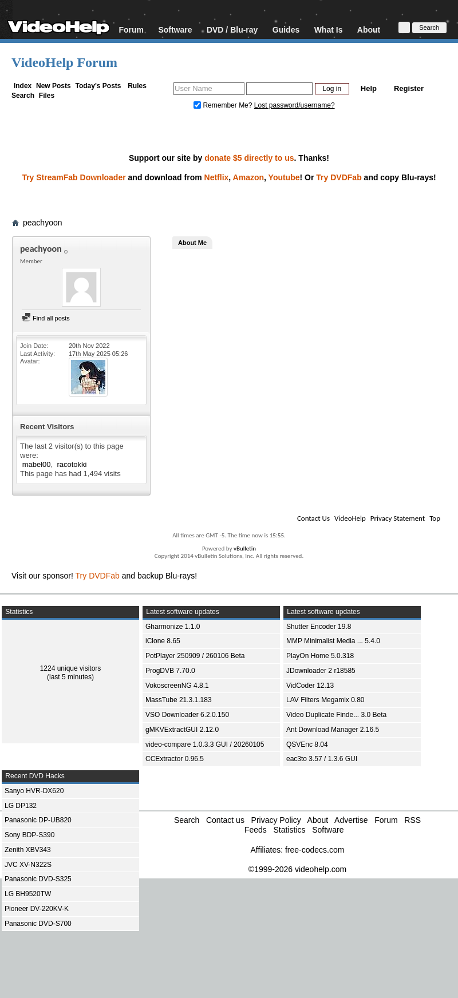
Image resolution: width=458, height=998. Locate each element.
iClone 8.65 (162, 641)
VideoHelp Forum (64, 62)
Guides (286, 29)
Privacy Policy (276, 820)
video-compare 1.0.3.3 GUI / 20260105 (204, 744)
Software (175, 29)
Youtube (284, 177)
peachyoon (42, 222)
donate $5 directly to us (249, 158)
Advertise (351, 820)
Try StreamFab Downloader (73, 177)
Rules (137, 86)
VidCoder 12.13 (310, 686)
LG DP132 (21, 806)
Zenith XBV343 (28, 850)
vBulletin (245, 548)
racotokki (71, 464)
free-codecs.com (314, 849)
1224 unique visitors (70, 668)
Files (46, 96)
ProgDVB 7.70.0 (170, 671)
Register (409, 88)
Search (22, 96)
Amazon (248, 177)
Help (369, 88)
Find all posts (46, 318)
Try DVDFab (338, 177)
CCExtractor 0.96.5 (174, 759)
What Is (328, 29)
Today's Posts (98, 86)
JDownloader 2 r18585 (321, 671)
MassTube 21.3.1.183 (178, 700)
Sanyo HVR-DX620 (34, 791)
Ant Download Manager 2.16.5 (332, 730)
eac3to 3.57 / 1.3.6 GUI (321, 759)
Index (22, 86)
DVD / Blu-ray (232, 29)
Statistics (289, 829)
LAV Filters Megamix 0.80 (325, 700)
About (368, 29)
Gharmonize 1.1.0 (172, 627)
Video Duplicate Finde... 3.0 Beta (336, 715)
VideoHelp (350, 518)
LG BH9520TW (28, 894)
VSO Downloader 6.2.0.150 (187, 715)
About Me (192, 242)
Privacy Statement (397, 518)
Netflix (216, 177)
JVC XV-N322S (28, 865)
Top (434, 518)
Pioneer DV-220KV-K (37, 909)
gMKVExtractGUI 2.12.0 (182, 730)
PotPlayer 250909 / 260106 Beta (194, 656)
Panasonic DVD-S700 (38, 924)
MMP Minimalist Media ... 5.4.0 (333, 641)
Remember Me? (224, 105)
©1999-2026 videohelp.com (297, 869)
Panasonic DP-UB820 (38, 820)
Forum (131, 29)
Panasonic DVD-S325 (38, 879)
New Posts (53, 86)
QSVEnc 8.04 (307, 744)
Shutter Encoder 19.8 (318, 627)
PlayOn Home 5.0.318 (320, 656)
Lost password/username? (294, 105)
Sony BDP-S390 (29, 835)
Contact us (225, 820)
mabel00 (36, 464)
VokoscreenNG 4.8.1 (177, 686)
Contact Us (313, 518)
